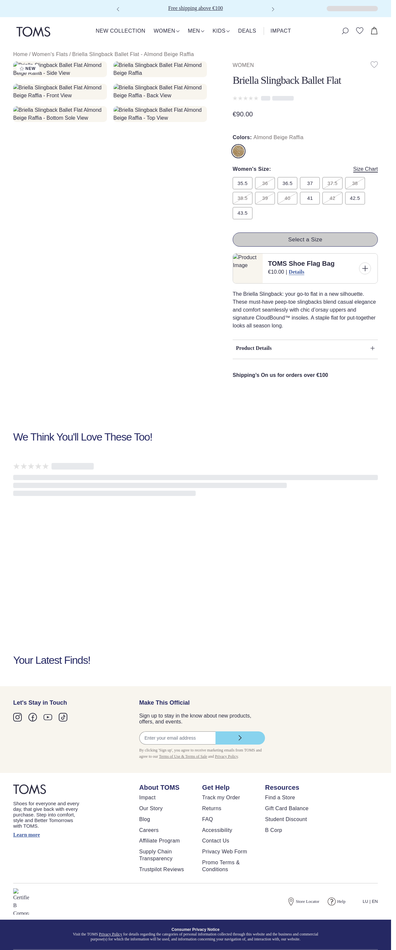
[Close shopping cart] (8, 19)
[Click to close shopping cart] (5, 13)
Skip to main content (25, 5)
